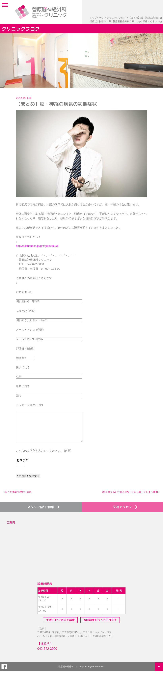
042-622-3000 (47, 654)
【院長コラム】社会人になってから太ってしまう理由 (129, 497)
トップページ (97, 17)
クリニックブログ (116, 17)
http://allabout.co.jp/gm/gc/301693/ (37, 245)
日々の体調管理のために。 (19, 497)
